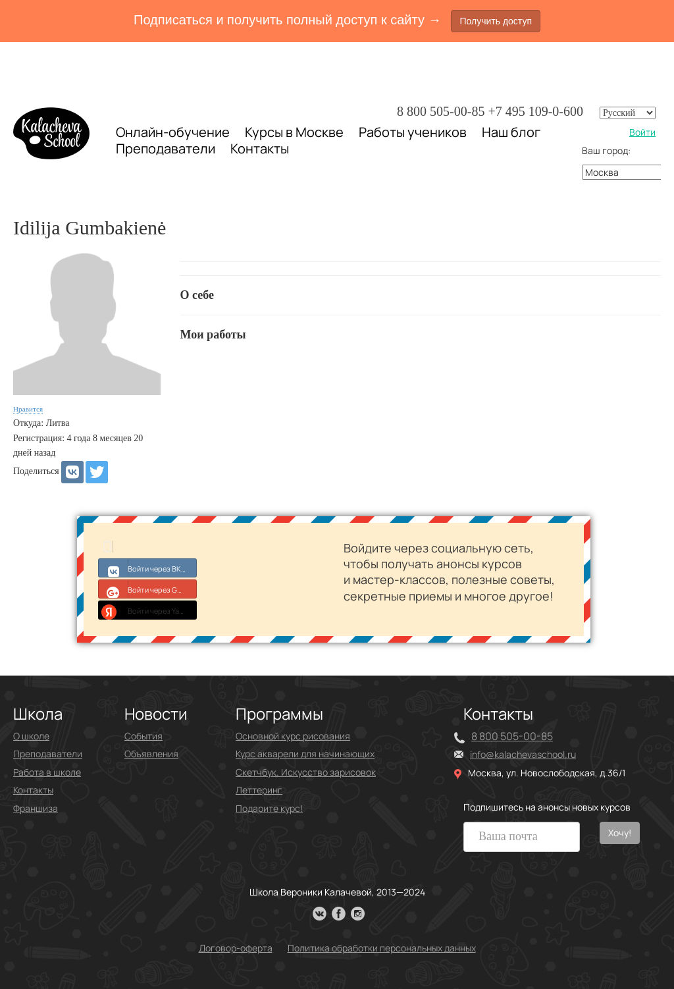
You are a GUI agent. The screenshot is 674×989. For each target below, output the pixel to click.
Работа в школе (47, 772)
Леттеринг (259, 790)
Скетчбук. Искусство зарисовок (306, 772)
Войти (642, 132)
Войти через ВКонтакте (148, 567)
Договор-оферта (235, 948)
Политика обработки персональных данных (382, 948)
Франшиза (35, 808)
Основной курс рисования (293, 736)
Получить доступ (495, 21)
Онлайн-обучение (173, 132)
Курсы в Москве (294, 132)
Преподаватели (165, 148)
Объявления (151, 753)
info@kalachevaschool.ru (523, 754)
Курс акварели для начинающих (305, 753)
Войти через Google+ (148, 588)
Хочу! (619, 832)
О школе (31, 736)
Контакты (259, 149)
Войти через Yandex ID (148, 610)
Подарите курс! (269, 808)
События (143, 736)
